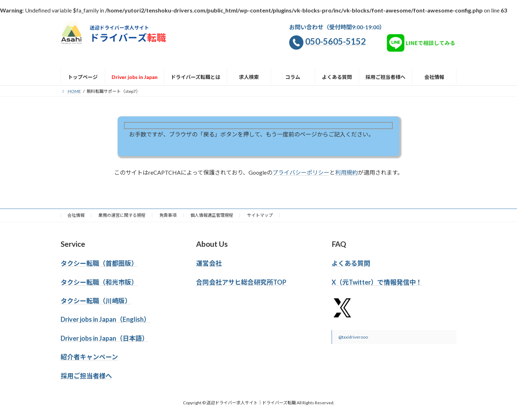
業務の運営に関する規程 (121, 215)
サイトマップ (260, 215)
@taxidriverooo (353, 337)
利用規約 (346, 172)
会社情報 (76, 215)
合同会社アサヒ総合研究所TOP (241, 282)
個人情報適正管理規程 (211, 215)
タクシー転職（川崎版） (96, 301)
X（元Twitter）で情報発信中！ (377, 282)
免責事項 (167, 215)
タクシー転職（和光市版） (99, 282)
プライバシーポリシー (300, 172)
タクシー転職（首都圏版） (99, 263)
